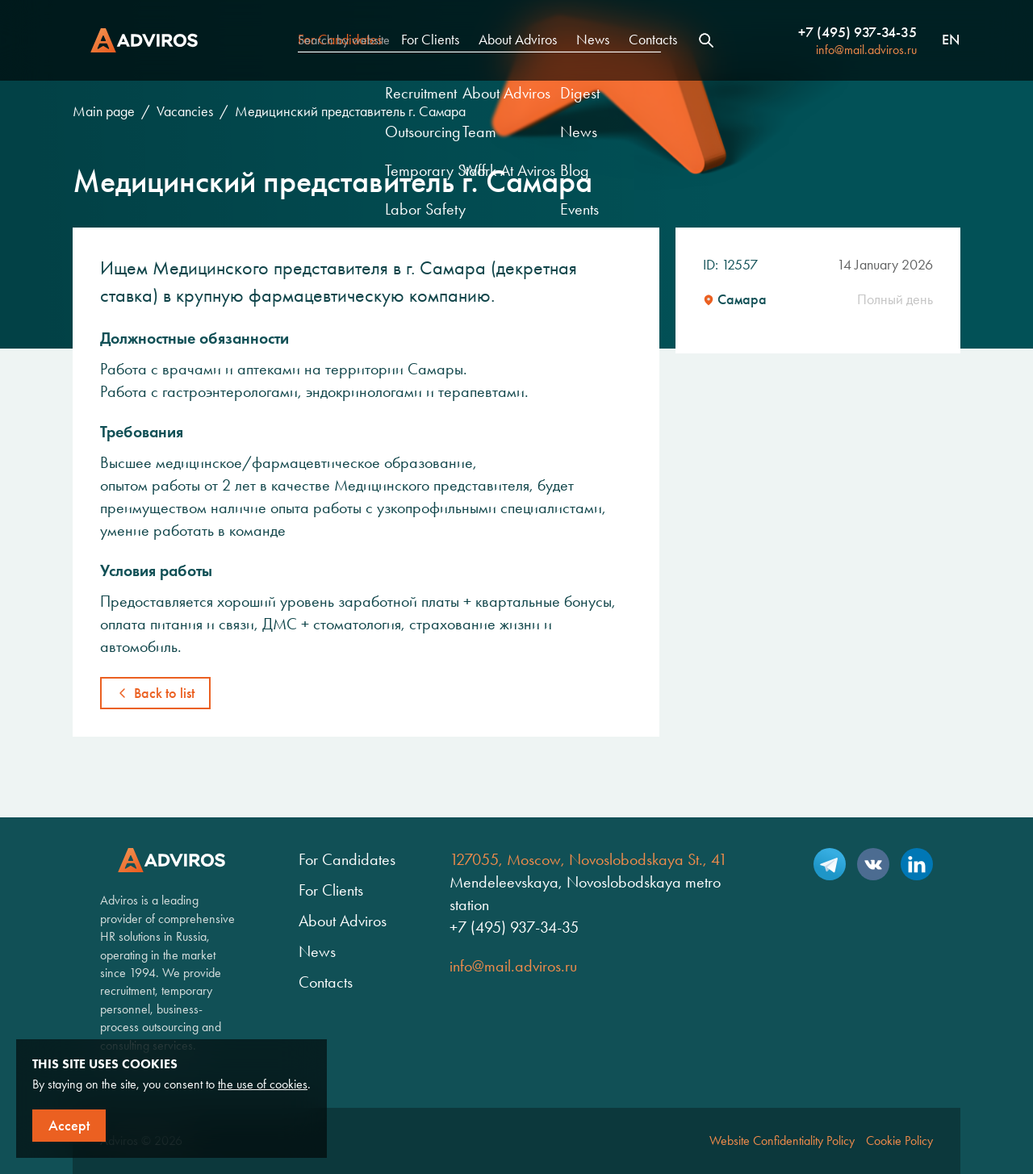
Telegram (829, 864)
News (592, 39)
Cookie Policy (899, 1140)
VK (873, 864)
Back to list (164, 693)
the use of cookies (262, 1084)
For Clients (430, 39)
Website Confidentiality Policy (782, 1140)
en (951, 40)
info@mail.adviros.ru (866, 49)
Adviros (144, 40)
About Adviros (518, 39)
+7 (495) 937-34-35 (857, 32)
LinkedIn (917, 864)
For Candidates (340, 39)
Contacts (653, 39)
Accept (69, 1125)
